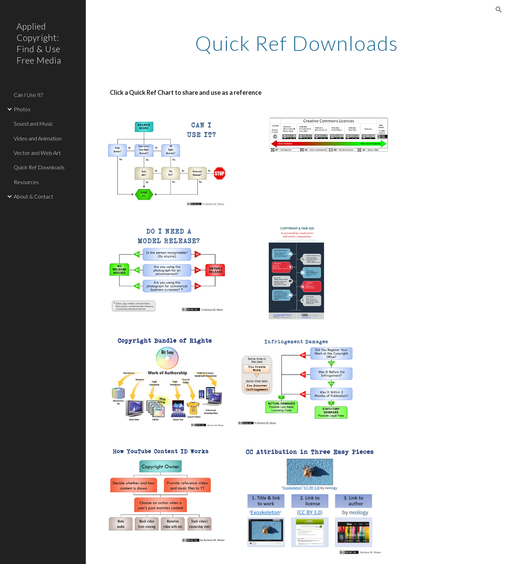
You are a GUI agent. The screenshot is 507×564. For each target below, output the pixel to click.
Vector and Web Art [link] (37, 152)
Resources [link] (26, 182)
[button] (499, 9)
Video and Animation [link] (37, 138)
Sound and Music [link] (33, 123)
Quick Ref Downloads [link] (39, 167)
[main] (296, 43)
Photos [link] (22, 109)
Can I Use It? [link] (28, 94)
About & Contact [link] (33, 196)
